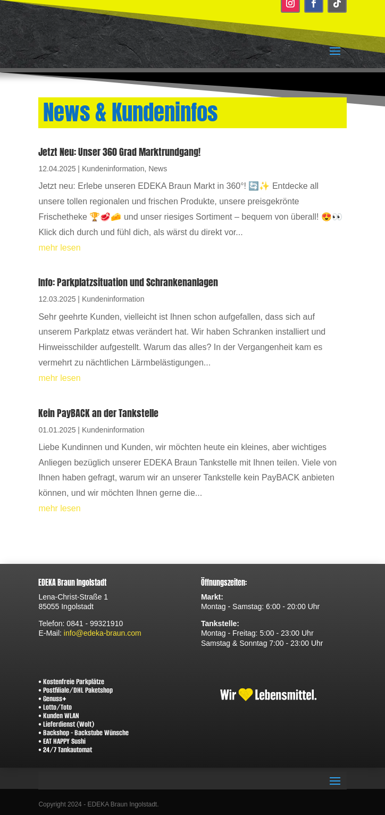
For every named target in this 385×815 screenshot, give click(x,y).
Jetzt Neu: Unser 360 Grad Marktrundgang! (119, 152)
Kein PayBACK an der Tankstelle (98, 413)
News (157, 168)
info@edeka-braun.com (102, 633)
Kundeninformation (113, 168)
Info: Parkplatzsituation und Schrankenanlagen (128, 282)
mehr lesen (59, 247)
